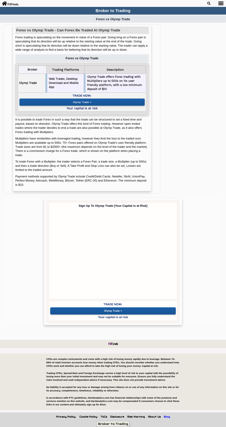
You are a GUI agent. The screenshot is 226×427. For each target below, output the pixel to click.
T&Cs (103, 415)
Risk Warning (136, 415)
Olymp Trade (80, 101)
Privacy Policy (65, 415)
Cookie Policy (88, 415)
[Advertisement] (195, 71)
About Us (154, 415)
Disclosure (117, 415)
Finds (113, 342)
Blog (167, 415)
